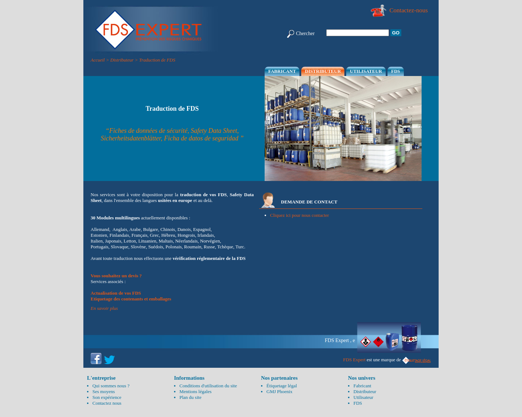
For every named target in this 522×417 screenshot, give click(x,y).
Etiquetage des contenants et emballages (131, 299)
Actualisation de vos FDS (116, 293)
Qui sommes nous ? (110, 385)
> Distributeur (119, 60)
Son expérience (106, 397)
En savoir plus (104, 308)
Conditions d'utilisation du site (208, 385)
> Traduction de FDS (155, 60)
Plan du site (190, 397)
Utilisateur (366, 71)
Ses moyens (103, 391)
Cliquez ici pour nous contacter (299, 215)
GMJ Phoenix (279, 391)
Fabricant (282, 71)
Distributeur (323, 71)
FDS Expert (354, 359)
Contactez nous (106, 403)
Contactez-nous (399, 10)
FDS (395, 71)
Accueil (98, 60)
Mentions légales (195, 391)
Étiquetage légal (281, 385)
